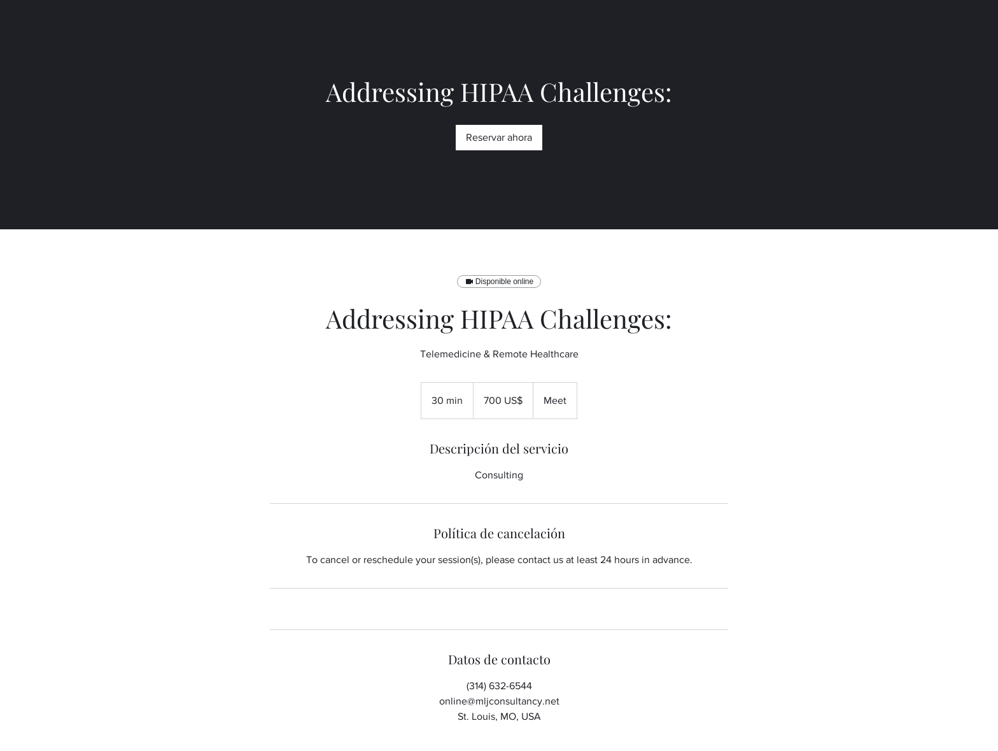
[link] (499, 137)
